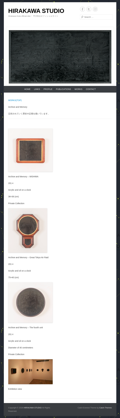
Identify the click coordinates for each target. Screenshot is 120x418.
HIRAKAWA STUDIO (36, 11)
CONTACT (91, 89)
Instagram (95, 9)
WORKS (78, 89)
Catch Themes (105, 408)
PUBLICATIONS (63, 89)
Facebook (82, 9)
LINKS (37, 89)
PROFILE (48, 89)
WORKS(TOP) (15, 100)
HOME (27, 89)
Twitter (88, 9)
